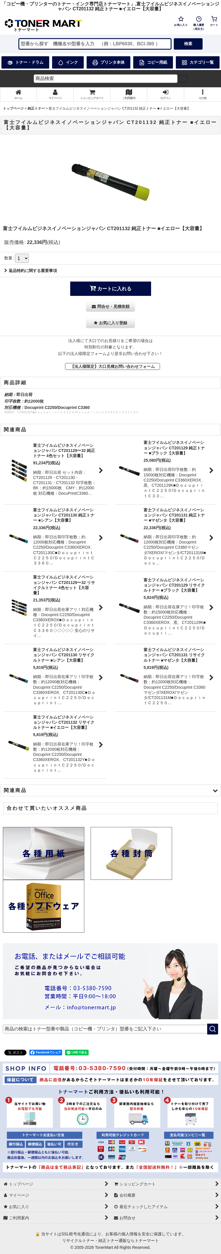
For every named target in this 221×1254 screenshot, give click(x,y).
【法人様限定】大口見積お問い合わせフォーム (112, 366)
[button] (202, 94)
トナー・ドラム (25, 62)
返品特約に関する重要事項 (30, 270)
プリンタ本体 (108, 62)
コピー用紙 (153, 62)
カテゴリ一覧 (198, 62)
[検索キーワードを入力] (94, 44)
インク (68, 62)
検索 (188, 43)
